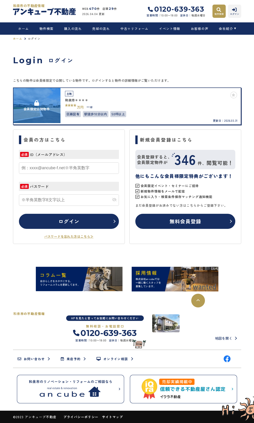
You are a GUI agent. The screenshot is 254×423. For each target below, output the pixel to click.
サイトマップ (112, 416)
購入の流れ (73, 28)
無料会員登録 (185, 221)
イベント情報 (169, 28)
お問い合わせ (31, 358)
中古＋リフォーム (134, 28)
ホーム (23, 28)
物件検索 (46, 28)
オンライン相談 (112, 358)
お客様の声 (199, 28)
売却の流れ (101, 28)
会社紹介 (226, 28)
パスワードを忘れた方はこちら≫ (69, 236)
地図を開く (224, 338)
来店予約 (71, 358)
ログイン (68, 221)
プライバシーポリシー (81, 416)
